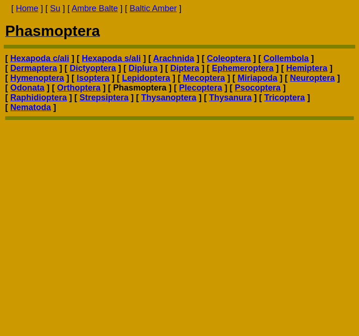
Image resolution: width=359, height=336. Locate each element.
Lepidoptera (146, 78)
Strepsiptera (104, 97)
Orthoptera (79, 87)
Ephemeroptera (242, 68)
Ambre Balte (95, 8)
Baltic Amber (153, 8)
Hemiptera (306, 68)
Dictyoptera (93, 68)
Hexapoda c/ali (39, 58)
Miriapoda (257, 78)
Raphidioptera (38, 97)
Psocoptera (257, 87)
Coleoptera (229, 58)
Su (55, 8)
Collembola (286, 58)
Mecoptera (204, 78)
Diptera (184, 68)
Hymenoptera (37, 78)
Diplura (143, 68)
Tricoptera (284, 97)
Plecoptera (200, 87)
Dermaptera (33, 68)
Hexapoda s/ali (111, 58)
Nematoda (30, 107)
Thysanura (230, 97)
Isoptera (93, 78)
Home (27, 8)
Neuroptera (312, 78)
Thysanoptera (168, 97)
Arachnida (173, 58)
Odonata (27, 87)
